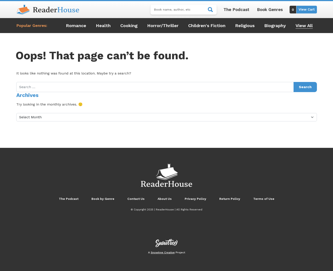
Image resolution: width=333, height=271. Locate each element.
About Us (165, 198)
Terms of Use (263, 198)
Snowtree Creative (163, 252)
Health (103, 25)
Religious (245, 25)
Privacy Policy (195, 198)
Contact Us (136, 198)
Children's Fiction (206, 25)
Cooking (129, 25)
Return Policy (229, 198)
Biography (275, 25)
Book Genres (270, 9)
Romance (76, 25)
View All (304, 25)
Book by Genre (102, 198)
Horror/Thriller (163, 25)
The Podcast (236, 9)
